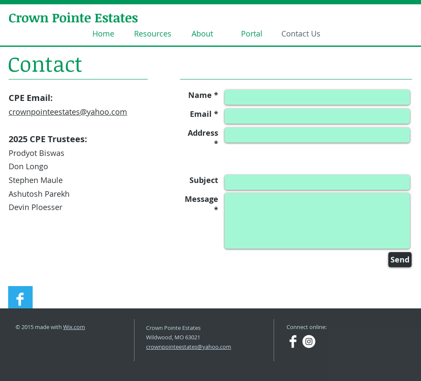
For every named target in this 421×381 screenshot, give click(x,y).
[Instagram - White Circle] (308, 341)
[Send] (400, 259)
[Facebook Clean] (20, 299)
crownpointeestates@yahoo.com (68, 112)
